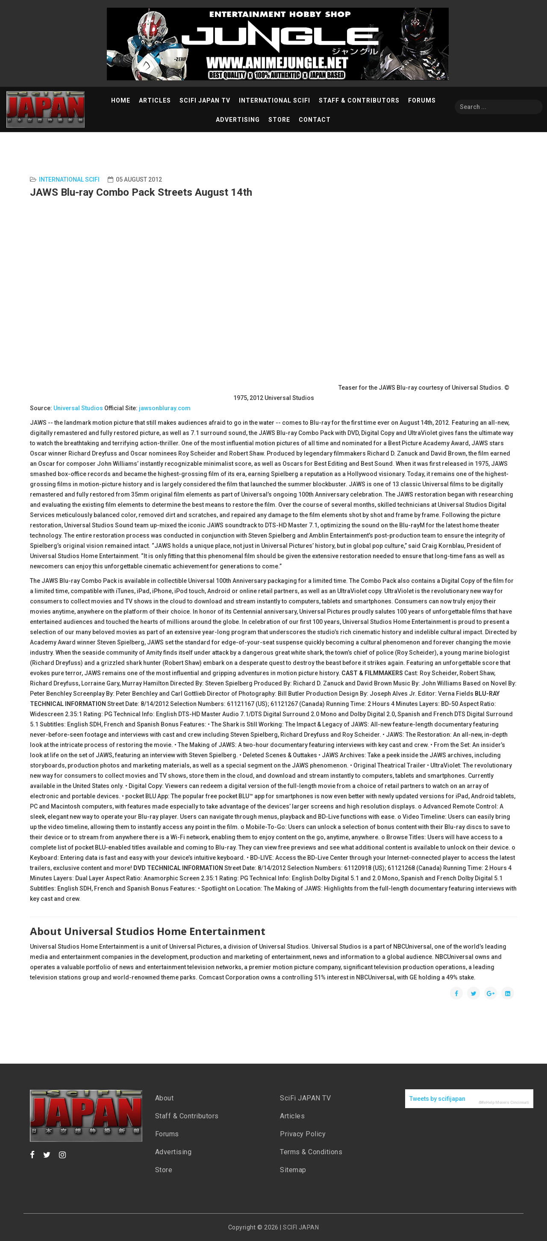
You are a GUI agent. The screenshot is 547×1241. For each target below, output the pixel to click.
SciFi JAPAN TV (305, 1098)
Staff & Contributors (359, 100)
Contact (315, 119)
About (164, 1098)
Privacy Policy (303, 1134)
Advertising (238, 119)
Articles (155, 100)
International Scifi (69, 179)
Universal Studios (78, 408)
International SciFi (274, 100)
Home (120, 100)
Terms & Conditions (311, 1152)
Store (279, 119)
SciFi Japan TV (204, 100)
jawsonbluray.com (165, 408)
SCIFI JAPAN (301, 1227)
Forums (422, 100)
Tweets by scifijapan (437, 1098)
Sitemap (293, 1170)
